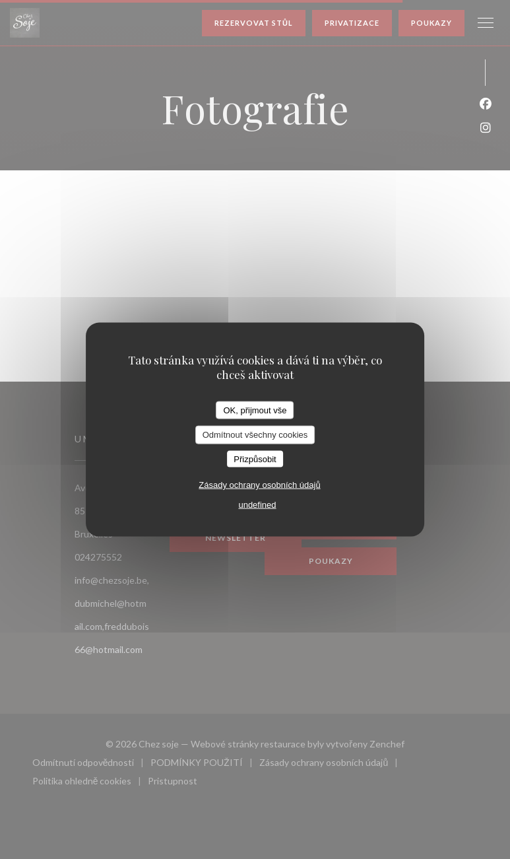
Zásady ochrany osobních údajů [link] (259, 485)
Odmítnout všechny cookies (255, 435)
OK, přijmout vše (254, 410)
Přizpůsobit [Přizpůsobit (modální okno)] (255, 459)
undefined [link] (257, 505)
